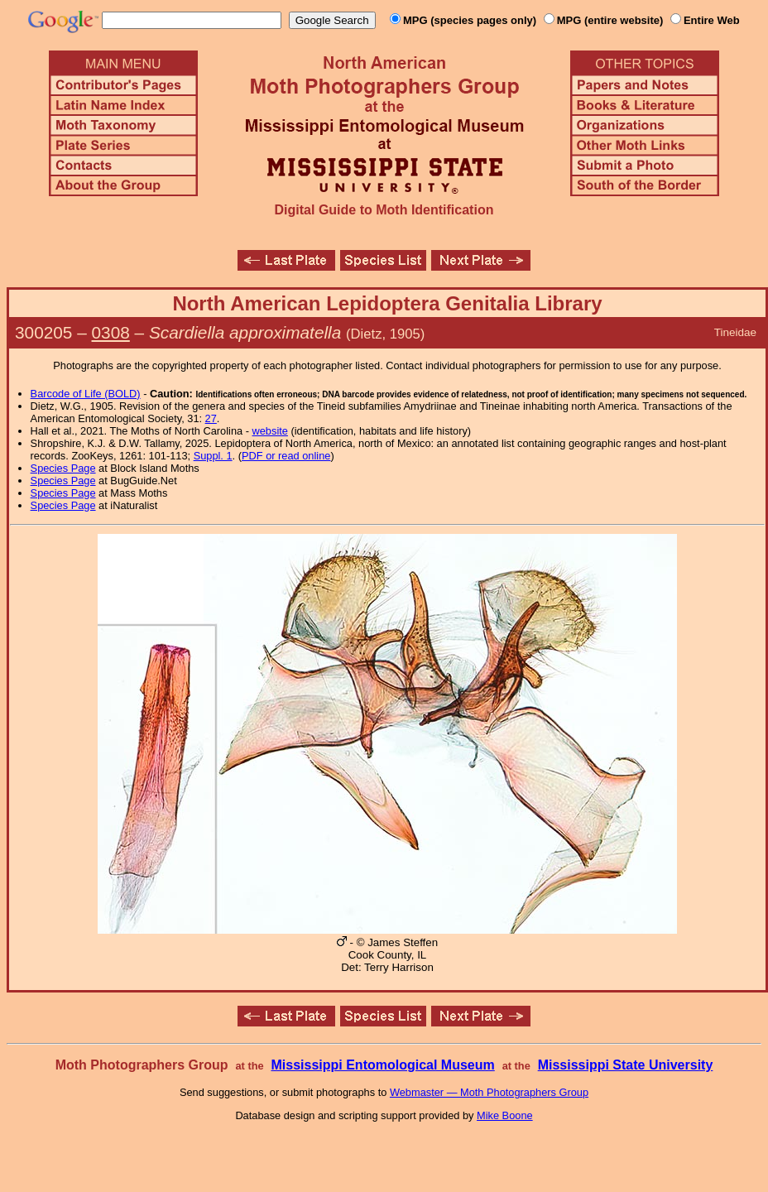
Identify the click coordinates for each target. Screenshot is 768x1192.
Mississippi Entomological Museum (382, 1065)
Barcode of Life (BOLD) (86, 393)
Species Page (63, 468)
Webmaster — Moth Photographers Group (489, 1092)
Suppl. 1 (213, 455)
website (270, 431)
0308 (111, 332)
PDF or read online (286, 455)
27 (211, 418)
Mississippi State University (625, 1065)
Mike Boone (505, 1115)
